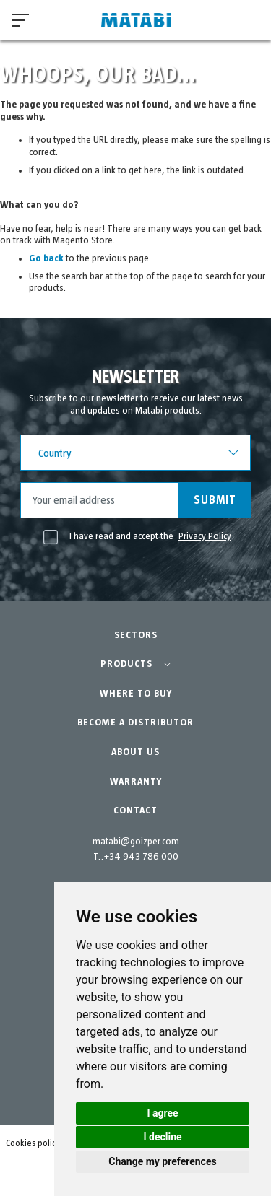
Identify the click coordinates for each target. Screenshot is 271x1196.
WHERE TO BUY (136, 694)
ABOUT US (135, 752)
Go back (46, 258)
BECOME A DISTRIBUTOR (135, 722)
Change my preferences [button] (162, 1161)
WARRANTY (136, 782)
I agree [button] (162, 1113)
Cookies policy (32, 1143)
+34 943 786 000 (140, 857)
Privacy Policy (204, 536)
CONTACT (135, 811)
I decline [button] (162, 1137)
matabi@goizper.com (136, 842)
